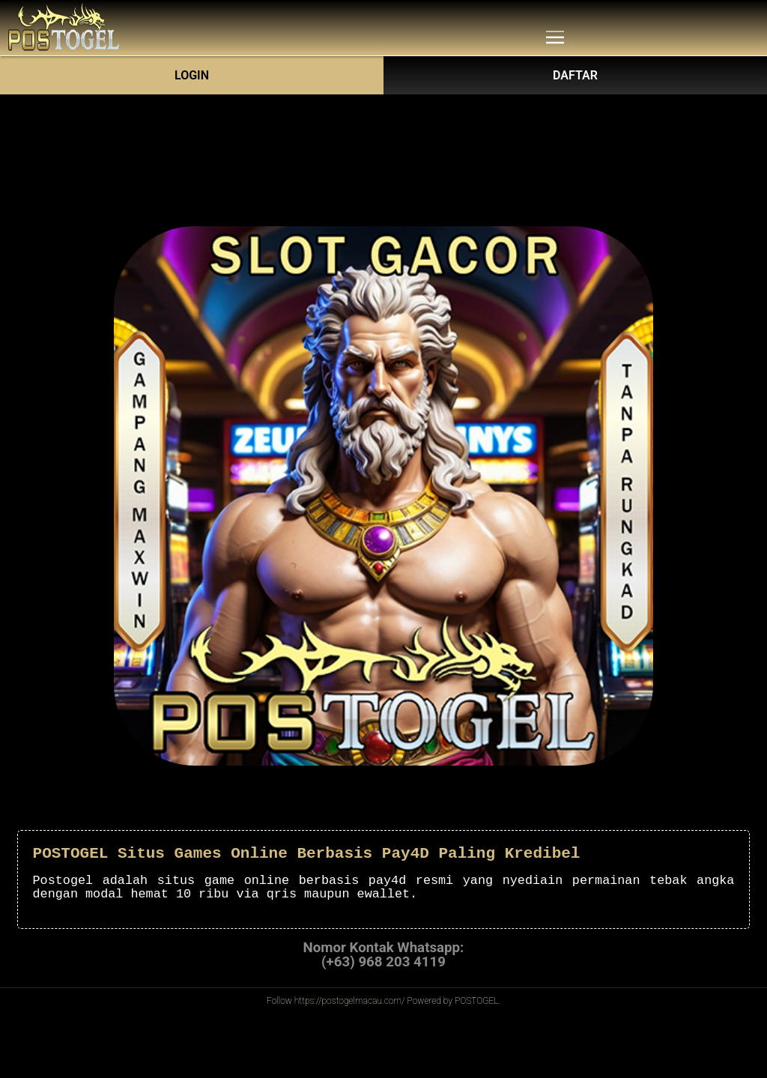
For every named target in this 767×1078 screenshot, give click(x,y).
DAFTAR (575, 75)
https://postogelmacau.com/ (349, 1001)
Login (192, 75)
